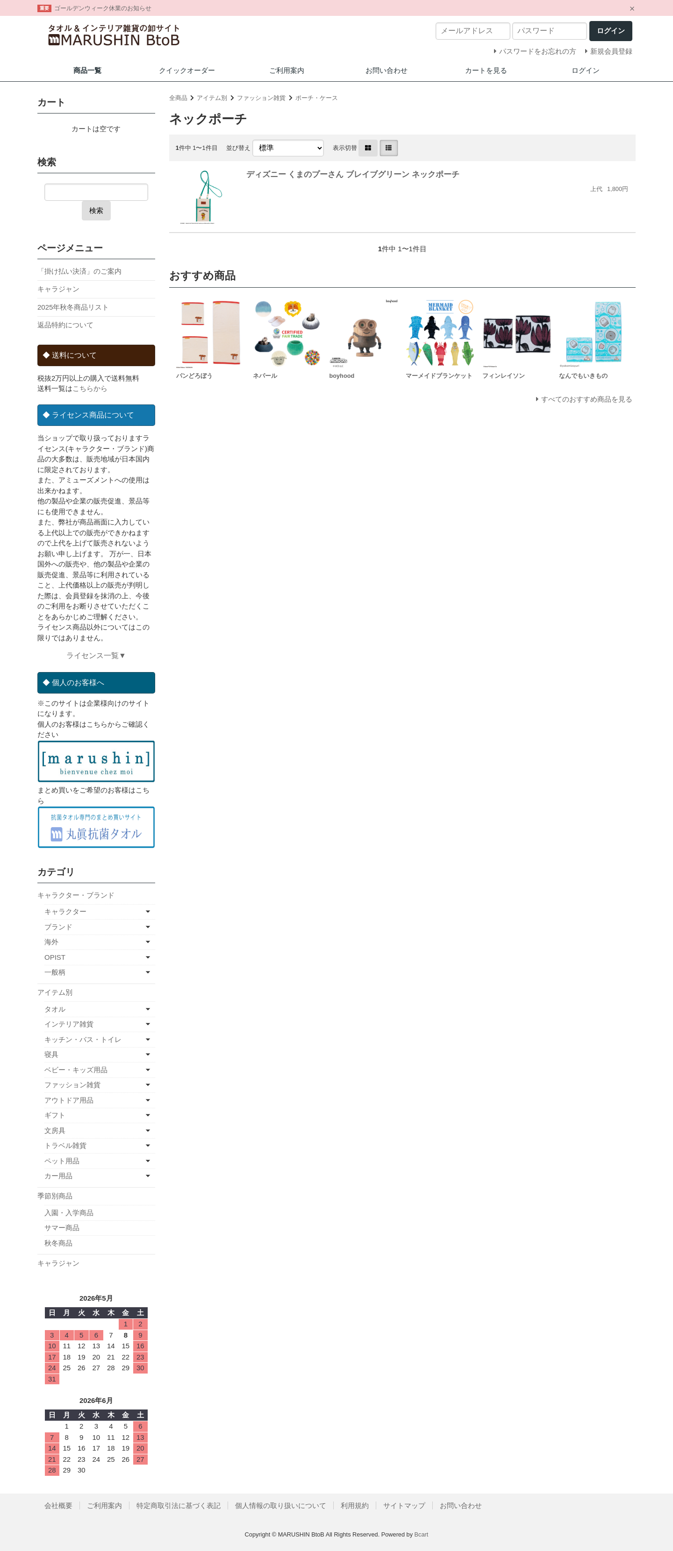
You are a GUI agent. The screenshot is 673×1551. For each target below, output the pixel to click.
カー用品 (58, 1176)
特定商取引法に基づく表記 (178, 1505)
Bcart (422, 1534)
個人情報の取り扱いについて (280, 1505)
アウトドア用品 (68, 1100)
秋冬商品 (58, 1243)
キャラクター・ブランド (76, 895)
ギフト (54, 1115)
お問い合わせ (386, 70)
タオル (54, 1009)
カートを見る (486, 70)
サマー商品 (61, 1228)
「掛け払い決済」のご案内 (79, 271)
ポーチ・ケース (316, 97)
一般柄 (54, 972)
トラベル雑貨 (65, 1145)
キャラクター (65, 911)
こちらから (89, 388)
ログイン (586, 70)
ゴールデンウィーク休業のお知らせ (102, 8)
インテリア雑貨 (68, 1024)
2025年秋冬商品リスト (73, 307)
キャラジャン (58, 289)
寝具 (51, 1054)
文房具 (54, 1130)
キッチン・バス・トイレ (83, 1039)
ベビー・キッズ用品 (75, 1070)
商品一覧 (87, 70)
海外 (51, 942)
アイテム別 (212, 97)
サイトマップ (404, 1505)
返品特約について (65, 325)
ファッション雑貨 (261, 97)
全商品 (178, 97)
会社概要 (58, 1505)
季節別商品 (54, 1196)
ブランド (58, 927)
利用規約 (355, 1505)
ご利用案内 (286, 70)
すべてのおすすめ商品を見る (586, 399)
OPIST (54, 957)
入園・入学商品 (68, 1213)
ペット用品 (61, 1161)
